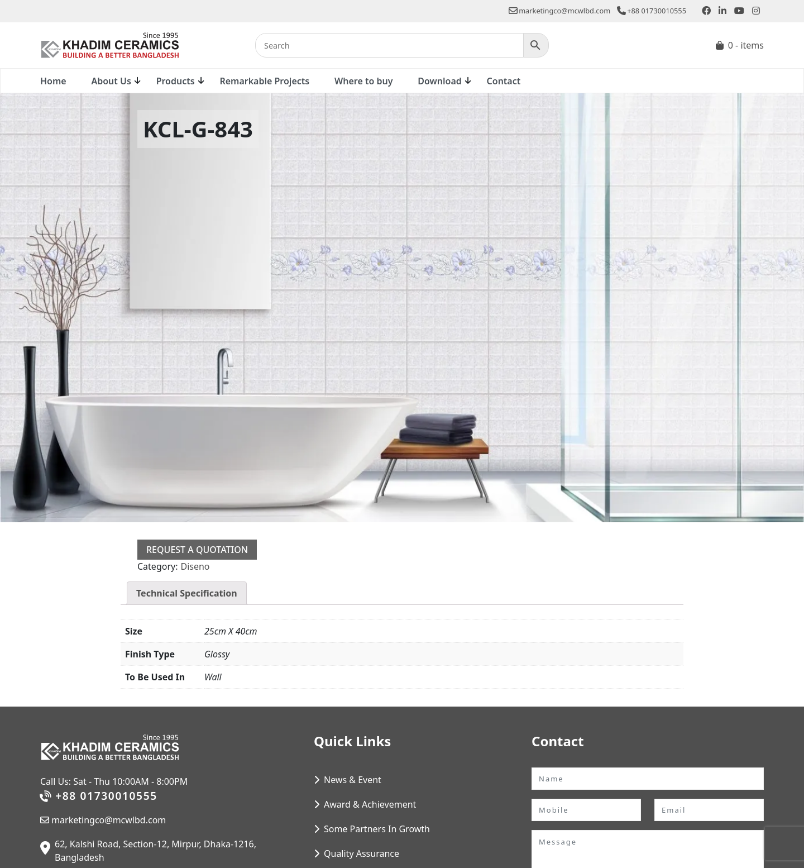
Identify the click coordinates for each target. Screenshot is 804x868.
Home (53, 81)
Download (440, 81)
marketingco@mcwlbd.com (559, 11)
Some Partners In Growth (377, 829)
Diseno (194, 566)
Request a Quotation (197, 549)
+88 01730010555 (651, 11)
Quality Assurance (361, 853)
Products (175, 81)
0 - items (746, 45)
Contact (504, 81)
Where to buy (363, 81)
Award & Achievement (370, 804)
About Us (111, 81)
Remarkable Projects (264, 81)
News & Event (352, 780)
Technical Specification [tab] (186, 593)
